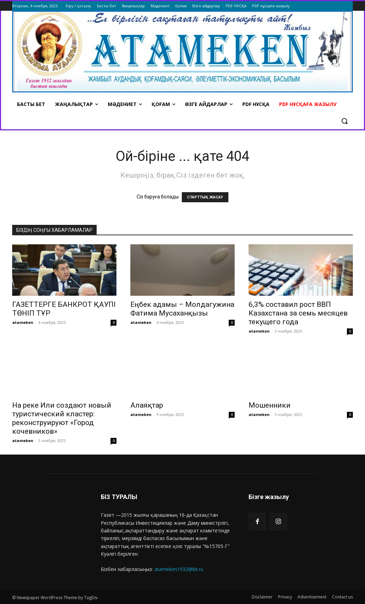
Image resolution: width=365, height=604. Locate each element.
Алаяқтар (146, 405)
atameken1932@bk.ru (178, 569)
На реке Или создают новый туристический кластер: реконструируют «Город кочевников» (61, 418)
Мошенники (270, 405)
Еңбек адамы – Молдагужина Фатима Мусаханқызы (182, 308)
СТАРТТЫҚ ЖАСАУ (205, 197)
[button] (344, 121)
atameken (22, 322)
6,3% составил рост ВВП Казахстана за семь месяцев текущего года (298, 313)
